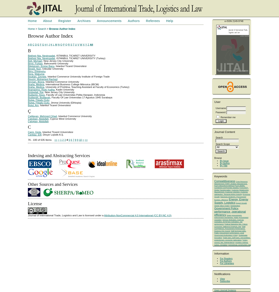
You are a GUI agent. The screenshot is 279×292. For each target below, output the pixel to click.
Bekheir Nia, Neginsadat (41, 55)
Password (221, 112)
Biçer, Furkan (35, 63)
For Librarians (227, 263)
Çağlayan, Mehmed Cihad (42, 116)
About (47, 21)
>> (86, 140)
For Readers (226, 258)
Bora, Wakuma (36, 74)
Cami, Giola (34, 132)
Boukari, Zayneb (37, 76)
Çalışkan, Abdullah (38, 118)
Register (64, 21)
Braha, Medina (36, 84)
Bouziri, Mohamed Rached (43, 79)
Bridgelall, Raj (35, 92)
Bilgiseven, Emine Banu (41, 66)
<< (55, 140)
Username (221, 108)
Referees (153, 21)
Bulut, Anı (33, 105)
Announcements (109, 21)
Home (32, 21)
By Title (223, 165)
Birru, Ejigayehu (37, 71)
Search (42, 28)
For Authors (226, 261)
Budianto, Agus (36, 95)
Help (169, 21)
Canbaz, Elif (34, 134)
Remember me (228, 117)
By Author (225, 163)
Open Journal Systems (225, 290)
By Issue (224, 161)
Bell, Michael (35, 61)
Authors (134, 21)
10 (80, 140)
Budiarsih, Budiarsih (39, 97)
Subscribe (225, 281)
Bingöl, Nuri (34, 68)
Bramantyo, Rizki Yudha (41, 89)
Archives (84, 21)
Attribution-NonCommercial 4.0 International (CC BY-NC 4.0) (138, 215)
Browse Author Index (62, 28)
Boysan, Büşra (36, 82)
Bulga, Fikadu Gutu (38, 100)
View (222, 279)
